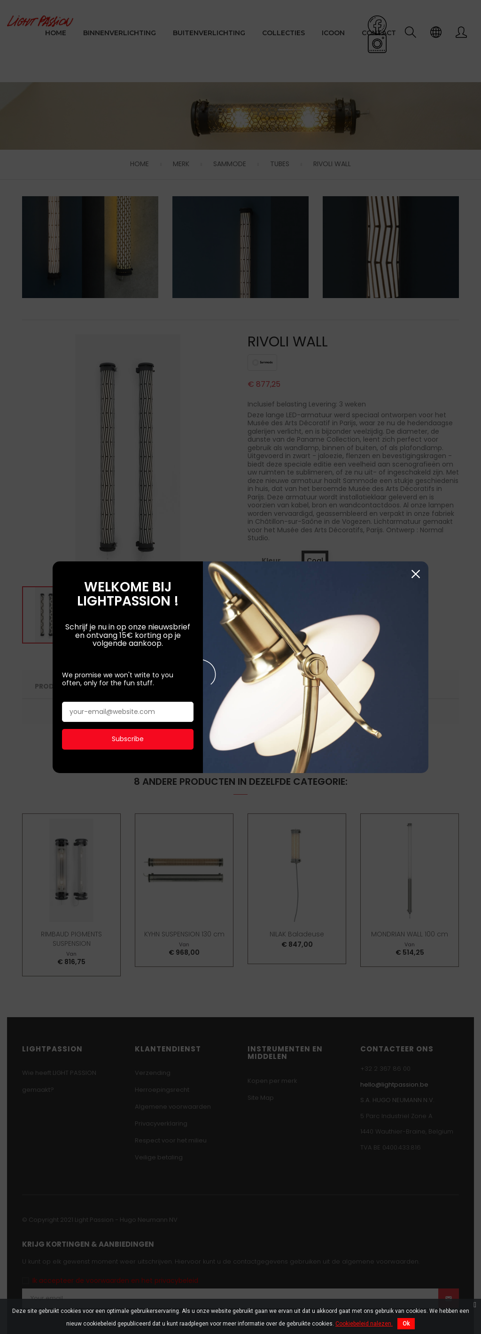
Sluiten (415, 521)
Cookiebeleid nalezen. (364, 1323)
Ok (406, 1323)
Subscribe (128, 685)
